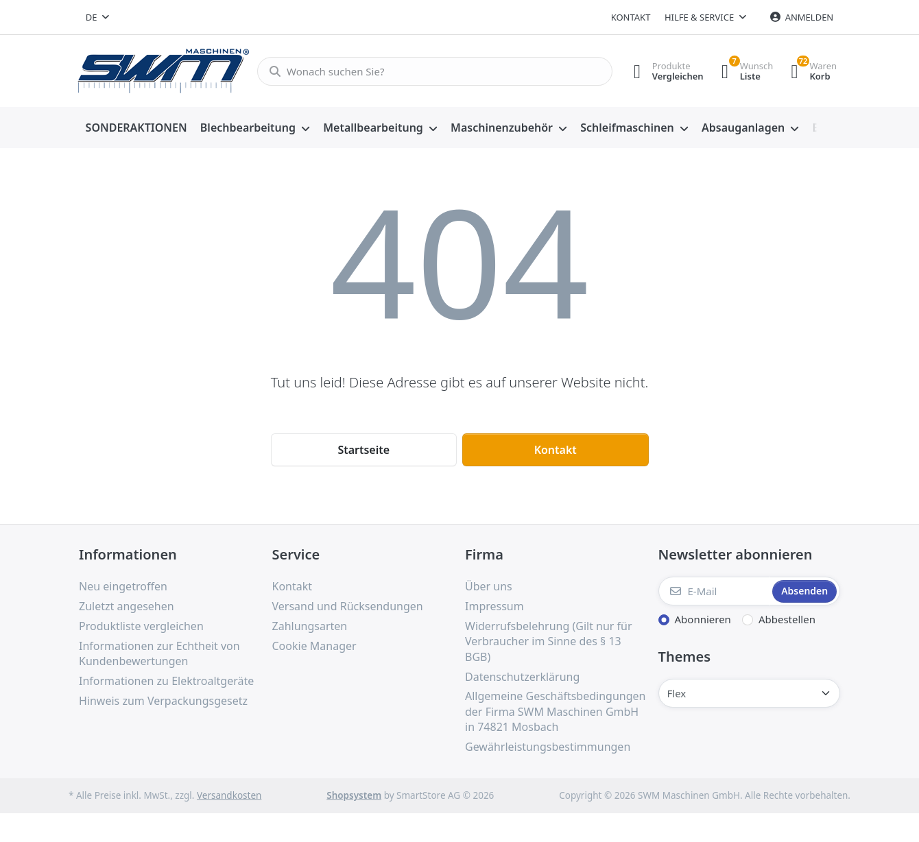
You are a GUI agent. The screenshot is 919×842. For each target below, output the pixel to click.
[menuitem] (136, 128)
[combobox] (97, 17)
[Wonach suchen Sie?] (430, 71)
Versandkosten (229, 795)
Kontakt (631, 17)
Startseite (363, 449)
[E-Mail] (714, 591)
